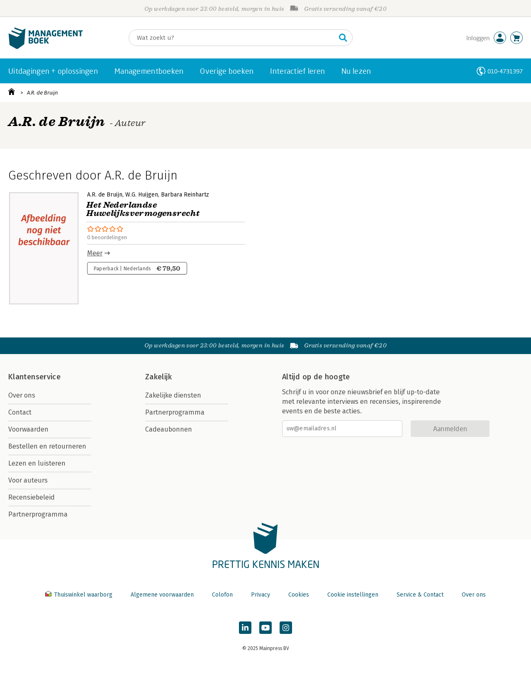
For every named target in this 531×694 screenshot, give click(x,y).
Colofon (222, 594)
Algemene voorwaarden (162, 594)
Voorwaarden (28, 429)
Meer (94, 253)
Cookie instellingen (352, 594)
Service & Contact (420, 594)
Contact (20, 412)
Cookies (298, 594)
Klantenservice (34, 376)
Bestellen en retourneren (47, 446)
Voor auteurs (28, 480)
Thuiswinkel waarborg (79, 594)
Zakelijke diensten (173, 395)
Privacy (260, 594)
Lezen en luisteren (37, 463)
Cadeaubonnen (168, 429)
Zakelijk (158, 376)
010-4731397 (505, 71)
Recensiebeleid (31, 497)
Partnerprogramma (38, 514)
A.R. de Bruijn (42, 93)
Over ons (21, 395)
